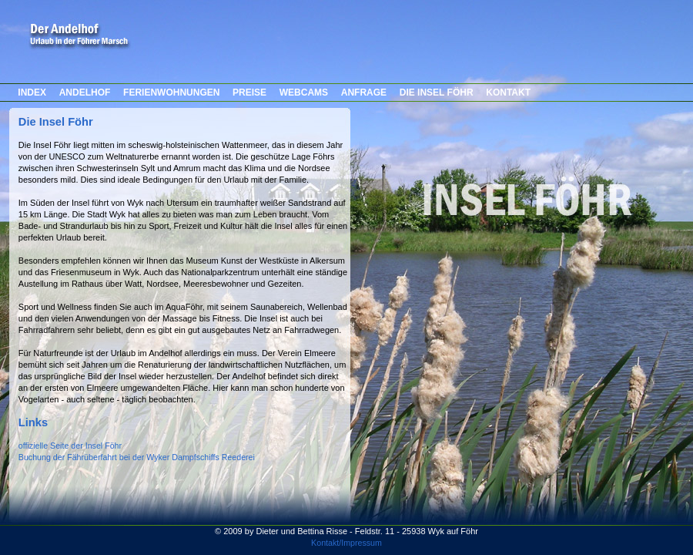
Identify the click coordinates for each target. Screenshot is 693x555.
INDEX (32, 92)
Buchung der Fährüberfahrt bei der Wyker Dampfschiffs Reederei (136, 457)
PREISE (249, 92)
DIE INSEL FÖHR (437, 92)
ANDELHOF (85, 92)
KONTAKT (508, 92)
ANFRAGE (364, 92)
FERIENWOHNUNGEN (171, 92)
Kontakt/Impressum (346, 542)
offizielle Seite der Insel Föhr (70, 445)
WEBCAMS (304, 92)
